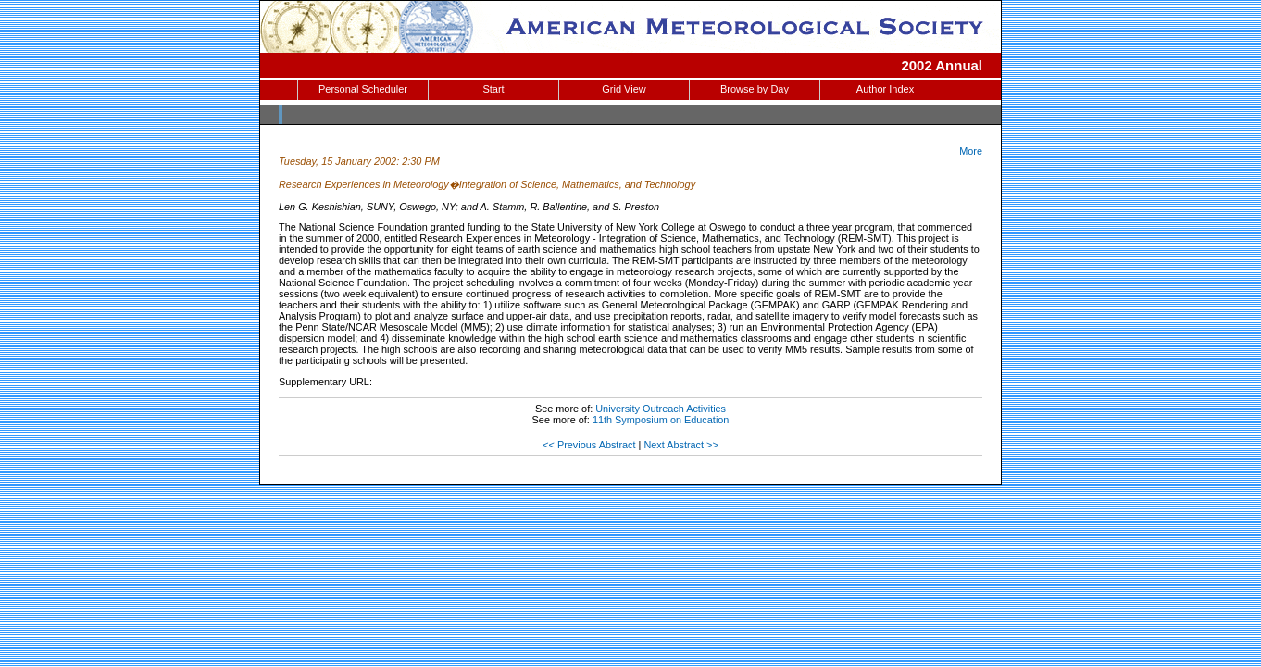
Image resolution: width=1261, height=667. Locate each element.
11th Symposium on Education (661, 419)
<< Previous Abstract (589, 444)
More (970, 151)
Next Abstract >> (680, 444)
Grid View (623, 88)
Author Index (885, 88)
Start (493, 88)
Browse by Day (754, 88)
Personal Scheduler (362, 88)
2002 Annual (941, 65)
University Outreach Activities (660, 408)
